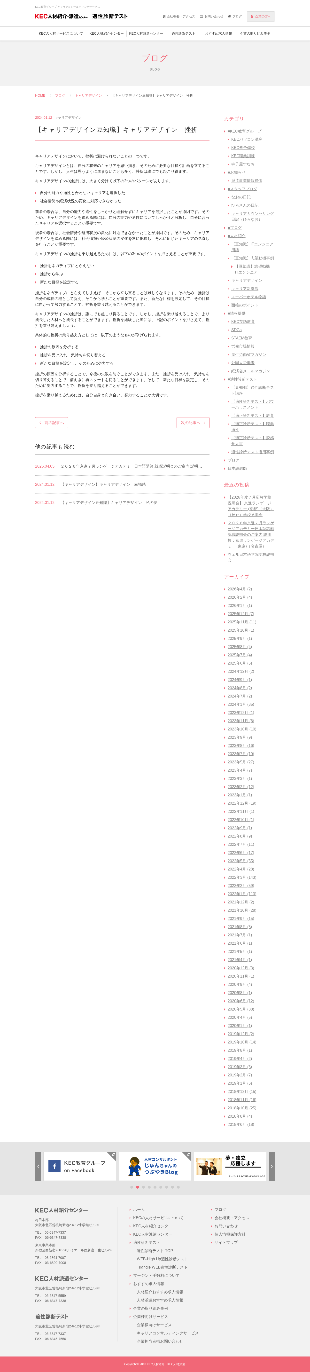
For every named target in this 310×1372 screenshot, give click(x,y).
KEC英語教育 (243, 322)
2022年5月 (241, 861)
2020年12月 (241, 968)
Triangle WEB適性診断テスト (162, 1267)
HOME (40, 95)
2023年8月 (241, 746)
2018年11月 (242, 1100)
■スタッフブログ (242, 189)
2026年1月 (240, 606)
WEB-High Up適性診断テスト (162, 1259)
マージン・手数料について (156, 1275)
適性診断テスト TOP (155, 1251)
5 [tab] (155, 1187)
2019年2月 (240, 1075)
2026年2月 (240, 597)
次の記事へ (190, 423)
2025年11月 (242, 622)
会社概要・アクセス (181, 16)
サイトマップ (226, 1242)
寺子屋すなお (243, 164)
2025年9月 (240, 638)
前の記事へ (54, 423)
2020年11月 (241, 976)
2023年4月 (240, 770)
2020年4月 (240, 1017)
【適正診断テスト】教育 (252, 416)
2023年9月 (240, 737)
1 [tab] (131, 1187)
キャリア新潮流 (244, 289)
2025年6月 (240, 663)
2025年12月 (241, 614)
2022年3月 (242, 877)
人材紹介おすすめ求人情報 (160, 1292)
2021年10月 (242, 910)
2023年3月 (240, 778)
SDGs (236, 330)
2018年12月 (242, 1092)
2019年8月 (240, 1050)
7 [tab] (166, 1187)
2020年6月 (241, 1001)
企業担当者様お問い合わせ (160, 1341)
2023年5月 (241, 762)
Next (272, 1166)
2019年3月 (240, 1067)
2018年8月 (240, 1116)
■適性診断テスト (242, 379)
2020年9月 (240, 984)
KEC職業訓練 (243, 156)
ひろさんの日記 (244, 205)
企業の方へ (263, 16)
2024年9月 (240, 680)
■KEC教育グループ (244, 131)
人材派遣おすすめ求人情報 (160, 1300)
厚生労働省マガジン (248, 355)
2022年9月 (240, 828)
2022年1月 (242, 894)
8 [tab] (172, 1187)
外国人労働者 (243, 363)
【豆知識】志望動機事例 (252, 258)
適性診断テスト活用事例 (252, 452)
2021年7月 (240, 935)
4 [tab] (149, 1187)
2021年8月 (240, 927)
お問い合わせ (213, 16)
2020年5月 (241, 1009)
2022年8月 (240, 836)
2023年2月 (241, 787)
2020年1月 (240, 1026)
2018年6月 (241, 1124)
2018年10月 (242, 1108)
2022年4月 (241, 869)
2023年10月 (242, 729)
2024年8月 (240, 688)
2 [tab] (137, 1187)
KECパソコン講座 (247, 139)
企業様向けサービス (154, 1325)
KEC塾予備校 (243, 148)
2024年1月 (241, 704)
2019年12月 (241, 1034)
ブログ (237, 16)
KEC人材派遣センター (146, 33)
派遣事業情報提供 (246, 181)
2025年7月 (240, 655)
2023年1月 (240, 795)
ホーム (139, 1209)
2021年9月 (241, 919)
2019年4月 (240, 1059)
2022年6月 (241, 853)
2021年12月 (241, 902)
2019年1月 (240, 1083)
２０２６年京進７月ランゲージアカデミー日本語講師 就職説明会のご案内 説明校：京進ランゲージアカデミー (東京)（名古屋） (251, 534)
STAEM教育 (241, 338)
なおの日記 (241, 197)
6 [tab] (160, 1187)
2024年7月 (240, 696)
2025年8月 (240, 647)
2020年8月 (240, 993)
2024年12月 (241, 671)
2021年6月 (240, 943)
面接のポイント (244, 305)
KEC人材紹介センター (107, 33)
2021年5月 (240, 951)
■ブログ (235, 228)
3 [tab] (143, 1187)
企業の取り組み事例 (255, 33)
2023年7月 (241, 754)
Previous (38, 1166)
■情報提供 (237, 313)
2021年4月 (240, 960)
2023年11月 (241, 721)
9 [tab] (178, 1187)
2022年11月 (241, 811)
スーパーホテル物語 (248, 297)
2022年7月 (241, 844)
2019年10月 (242, 1042)
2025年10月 (241, 630)
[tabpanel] (80, 1166)
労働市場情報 (243, 346)
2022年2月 (241, 886)
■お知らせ (237, 172)
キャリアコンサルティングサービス (168, 1333)
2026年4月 (240, 589)
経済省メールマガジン (250, 371)
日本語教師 (237, 468)
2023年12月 (241, 713)
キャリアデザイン (88, 95)
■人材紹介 (237, 236)
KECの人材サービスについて (61, 33)
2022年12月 (242, 803)
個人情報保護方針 (230, 1234)
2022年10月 (241, 820)
